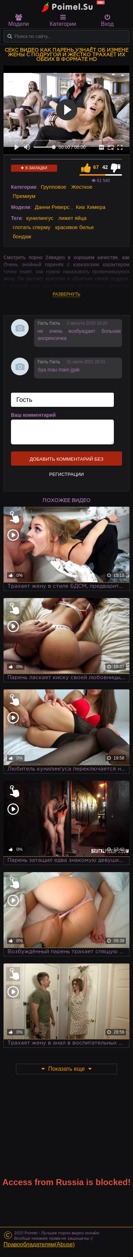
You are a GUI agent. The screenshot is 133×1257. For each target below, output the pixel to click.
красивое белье (74, 227)
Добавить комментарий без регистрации (66, 461)
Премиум (24, 196)
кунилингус (40, 218)
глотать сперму (31, 227)
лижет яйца (72, 218)
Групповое (53, 187)
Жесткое (82, 187)
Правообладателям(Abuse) (39, 1244)
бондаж (22, 236)
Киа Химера (90, 207)
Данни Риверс (52, 207)
